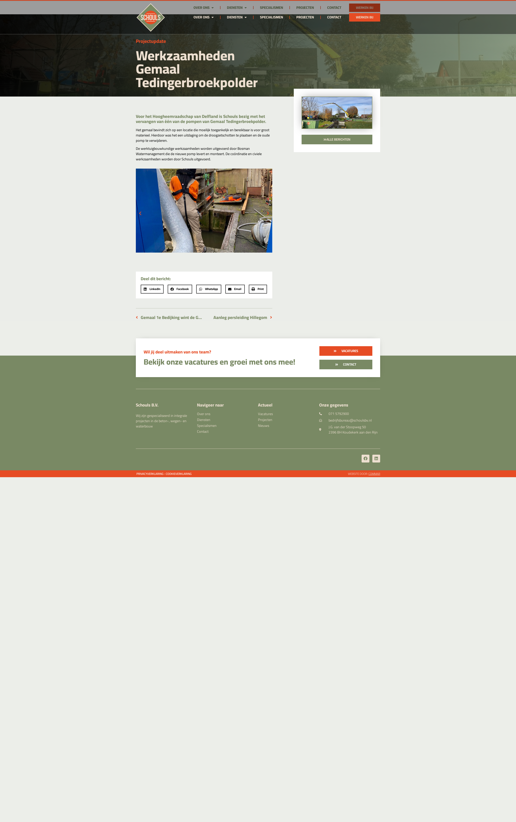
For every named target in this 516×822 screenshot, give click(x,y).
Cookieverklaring (179, 474)
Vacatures (265, 414)
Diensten (237, 17)
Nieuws (263, 426)
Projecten (305, 17)
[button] (140, 213)
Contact (334, 17)
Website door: (364, 474)
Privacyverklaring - (150, 474)
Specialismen (271, 17)
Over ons (204, 17)
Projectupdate (151, 41)
